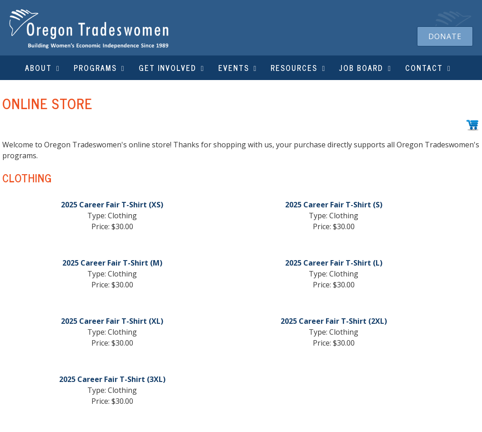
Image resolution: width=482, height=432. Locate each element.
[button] (445, 36)
